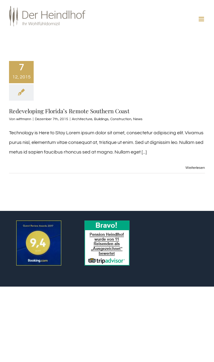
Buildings (101, 119)
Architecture (82, 119)
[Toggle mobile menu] (202, 19)
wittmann (23, 119)
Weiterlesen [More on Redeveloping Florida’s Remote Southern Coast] (195, 168)
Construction (120, 119)
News (137, 119)
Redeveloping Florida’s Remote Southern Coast (69, 111)
